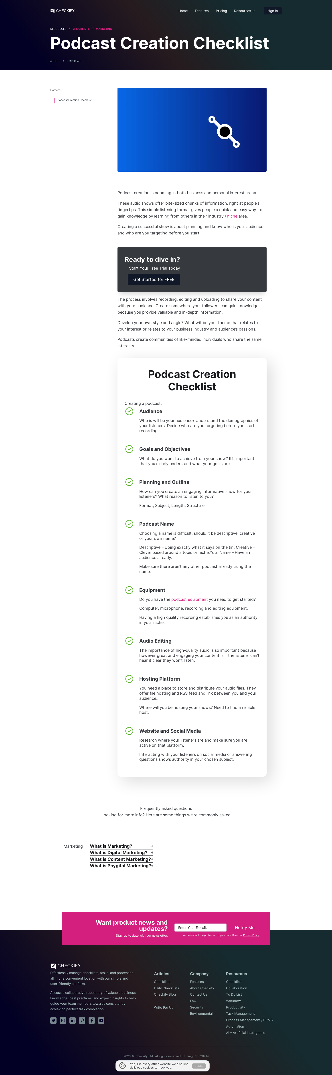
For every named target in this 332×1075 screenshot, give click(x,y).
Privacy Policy (251, 935)
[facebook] (92, 1020)
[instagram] (63, 1020)
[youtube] (101, 1020)
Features (202, 11)
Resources (242, 11)
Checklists (81, 28)
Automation (235, 1027)
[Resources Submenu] (254, 10)
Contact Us (198, 994)
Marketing (104, 28)
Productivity (235, 1007)
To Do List (234, 994)
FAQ (193, 1001)
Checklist (233, 982)
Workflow (233, 1001)
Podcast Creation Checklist (74, 100)
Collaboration (236, 988)
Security (196, 1007)
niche (232, 216)
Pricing (221, 11)
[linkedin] (72, 1020)
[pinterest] (82, 1020)
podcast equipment (189, 599)
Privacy (172, 1061)
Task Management (240, 1014)
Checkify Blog (165, 994)
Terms (159, 1061)
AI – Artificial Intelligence (245, 1033)
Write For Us (163, 1008)
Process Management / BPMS (249, 1020)
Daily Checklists (166, 988)
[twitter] (53, 1020)
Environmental (201, 1014)
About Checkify (202, 988)
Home (183, 11)
